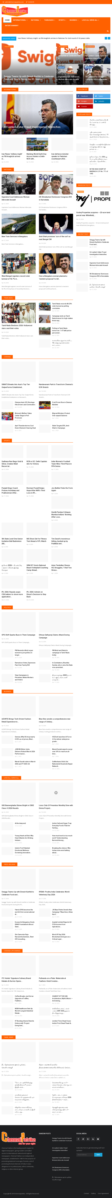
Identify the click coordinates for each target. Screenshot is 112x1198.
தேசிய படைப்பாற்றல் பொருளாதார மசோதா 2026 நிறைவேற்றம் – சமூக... (61, 1097)
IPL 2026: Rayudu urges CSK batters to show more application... (12, 594)
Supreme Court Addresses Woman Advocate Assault (15, 198)
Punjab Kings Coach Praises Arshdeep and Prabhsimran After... (10, 490)
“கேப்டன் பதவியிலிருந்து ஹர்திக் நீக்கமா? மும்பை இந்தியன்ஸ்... (23, 1085)
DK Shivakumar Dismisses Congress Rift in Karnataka (55, 198)
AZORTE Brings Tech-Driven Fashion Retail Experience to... (16, 720)
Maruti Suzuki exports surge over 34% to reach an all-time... (62, 751)
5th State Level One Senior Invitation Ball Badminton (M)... (12, 541)
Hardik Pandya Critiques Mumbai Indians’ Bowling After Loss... (61, 514)
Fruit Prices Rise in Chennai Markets (62, 403)
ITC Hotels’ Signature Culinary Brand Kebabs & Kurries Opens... (16, 979)
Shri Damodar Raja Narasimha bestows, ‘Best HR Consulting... (24, 937)
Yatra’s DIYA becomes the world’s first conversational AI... (24, 912)
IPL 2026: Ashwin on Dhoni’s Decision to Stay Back (36, 594)
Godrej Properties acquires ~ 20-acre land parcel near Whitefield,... (93, 213)
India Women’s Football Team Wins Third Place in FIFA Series (61, 463)
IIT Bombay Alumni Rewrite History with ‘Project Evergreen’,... (24, 1023)
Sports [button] (62, 20)
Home (7, 20)
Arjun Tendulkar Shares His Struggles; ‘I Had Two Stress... (61, 567)
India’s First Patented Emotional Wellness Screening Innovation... (23, 850)
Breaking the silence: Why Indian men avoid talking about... (61, 850)
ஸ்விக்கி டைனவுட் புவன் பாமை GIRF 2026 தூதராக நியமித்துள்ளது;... (61, 1011)
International (10, 89)
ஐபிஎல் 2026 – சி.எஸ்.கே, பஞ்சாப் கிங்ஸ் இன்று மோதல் (12, 567)
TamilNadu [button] (49, 20)
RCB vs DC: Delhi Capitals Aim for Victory (37, 462)
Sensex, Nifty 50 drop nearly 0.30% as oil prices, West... (25, 738)
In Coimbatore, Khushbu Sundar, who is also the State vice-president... (62, 665)
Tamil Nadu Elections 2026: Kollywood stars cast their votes (17, 326)
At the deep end (20, 823)
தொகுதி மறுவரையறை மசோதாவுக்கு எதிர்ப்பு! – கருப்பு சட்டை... (60, 1110)
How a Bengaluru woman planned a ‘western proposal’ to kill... (53, 277)
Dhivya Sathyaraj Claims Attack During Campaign (54, 636)
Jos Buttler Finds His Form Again (62, 489)
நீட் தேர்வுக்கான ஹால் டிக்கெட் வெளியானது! (14, 1066)
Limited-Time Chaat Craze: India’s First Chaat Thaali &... (62, 1022)
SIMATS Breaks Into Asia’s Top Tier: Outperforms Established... (16, 385)
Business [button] (74, 20)
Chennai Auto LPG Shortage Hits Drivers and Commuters (25, 403)
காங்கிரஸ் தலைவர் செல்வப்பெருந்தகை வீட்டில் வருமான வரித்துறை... (24, 1097)
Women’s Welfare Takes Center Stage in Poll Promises (23, 415)
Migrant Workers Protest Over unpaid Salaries (61, 414)
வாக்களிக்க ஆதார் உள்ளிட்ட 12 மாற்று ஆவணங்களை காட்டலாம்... (62, 343)
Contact (86, 1193)
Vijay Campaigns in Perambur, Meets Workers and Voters (24, 677)
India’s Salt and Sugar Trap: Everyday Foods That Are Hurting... (62, 825)
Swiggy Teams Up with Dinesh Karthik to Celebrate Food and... (18, 893)
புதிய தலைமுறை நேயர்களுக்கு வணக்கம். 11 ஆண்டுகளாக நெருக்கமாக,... (100, 134)
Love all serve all (11, 778)
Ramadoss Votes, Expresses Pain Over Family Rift (25, 664)
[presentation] (102, 193)
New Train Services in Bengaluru (15, 236)
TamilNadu (8, 298)
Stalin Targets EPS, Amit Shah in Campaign (60, 427)
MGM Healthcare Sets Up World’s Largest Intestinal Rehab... (24, 1011)
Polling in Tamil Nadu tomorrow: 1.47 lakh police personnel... (61, 330)
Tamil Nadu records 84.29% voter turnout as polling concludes (62, 306)
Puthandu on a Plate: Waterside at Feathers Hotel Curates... (52, 979)
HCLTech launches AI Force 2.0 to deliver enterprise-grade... (61, 739)
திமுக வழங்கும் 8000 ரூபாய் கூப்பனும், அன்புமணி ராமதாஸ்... (62, 677)
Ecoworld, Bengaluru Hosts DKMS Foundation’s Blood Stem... (24, 924)
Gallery (93, 1193)
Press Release (9, 864)
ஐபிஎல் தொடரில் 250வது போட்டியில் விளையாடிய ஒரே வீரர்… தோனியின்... (98, 159)
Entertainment (11, 25)
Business (7, 691)
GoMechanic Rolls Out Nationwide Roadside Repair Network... (62, 764)
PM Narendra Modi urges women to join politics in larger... (24, 653)
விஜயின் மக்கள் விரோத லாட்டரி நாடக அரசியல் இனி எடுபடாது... (25, 1110)
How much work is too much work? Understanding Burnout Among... (62, 838)
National (8, 169)
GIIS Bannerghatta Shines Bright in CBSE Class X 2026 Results (18, 806)
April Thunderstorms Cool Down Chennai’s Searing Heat (25, 427)
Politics (7, 607)
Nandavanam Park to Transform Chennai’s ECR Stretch (56, 385)
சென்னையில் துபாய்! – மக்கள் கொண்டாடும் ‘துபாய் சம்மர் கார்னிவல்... (62, 1085)
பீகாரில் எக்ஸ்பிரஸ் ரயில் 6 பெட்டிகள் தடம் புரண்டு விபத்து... (99, 122)
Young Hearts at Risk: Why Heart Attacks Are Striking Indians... (24, 838)
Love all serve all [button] (90, 20)
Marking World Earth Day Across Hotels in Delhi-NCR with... (36, 156)
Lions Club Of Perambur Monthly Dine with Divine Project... (56, 806)
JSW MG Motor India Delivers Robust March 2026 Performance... (25, 751)
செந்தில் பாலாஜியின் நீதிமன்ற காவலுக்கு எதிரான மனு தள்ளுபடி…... (100, 147)
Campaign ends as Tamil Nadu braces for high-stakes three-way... (62, 318)
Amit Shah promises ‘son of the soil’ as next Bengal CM (54, 237)
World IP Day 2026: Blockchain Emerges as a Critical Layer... (61, 937)
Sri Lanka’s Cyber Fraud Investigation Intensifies (98, 253)
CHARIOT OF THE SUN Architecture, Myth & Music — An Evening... (62, 998)
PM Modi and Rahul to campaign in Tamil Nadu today (60, 653)
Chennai (7, 357)
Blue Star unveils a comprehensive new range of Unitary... (54, 720)
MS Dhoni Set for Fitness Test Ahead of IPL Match (37, 540)
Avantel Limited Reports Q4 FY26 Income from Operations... (61, 924)
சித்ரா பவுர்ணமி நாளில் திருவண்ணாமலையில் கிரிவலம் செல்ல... (55, 1066)
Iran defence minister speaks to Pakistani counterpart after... (60, 156)
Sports (7, 440)
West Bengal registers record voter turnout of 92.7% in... (16, 277)
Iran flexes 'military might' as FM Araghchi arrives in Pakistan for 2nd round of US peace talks (54, 38)
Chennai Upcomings (12, 951)
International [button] (20, 20)
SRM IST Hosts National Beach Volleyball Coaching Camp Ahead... (37, 567)
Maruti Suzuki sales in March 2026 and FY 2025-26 (25, 763)
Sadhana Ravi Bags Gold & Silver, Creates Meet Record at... (12, 463)
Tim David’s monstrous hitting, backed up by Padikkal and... (60, 541)
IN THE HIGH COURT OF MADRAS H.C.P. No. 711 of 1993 (99, 171)
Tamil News (8, 1037)
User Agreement (103, 1193)
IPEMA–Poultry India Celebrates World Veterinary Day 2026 (54, 893)
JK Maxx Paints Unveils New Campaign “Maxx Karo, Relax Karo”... (62, 912)
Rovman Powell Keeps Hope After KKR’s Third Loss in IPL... (36, 490)
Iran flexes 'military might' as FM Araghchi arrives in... (12, 156)
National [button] (36, 20)
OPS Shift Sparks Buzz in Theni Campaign (18, 635)
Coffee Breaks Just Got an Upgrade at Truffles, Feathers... (24, 998)
